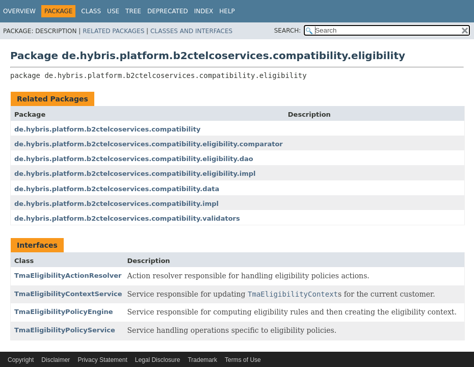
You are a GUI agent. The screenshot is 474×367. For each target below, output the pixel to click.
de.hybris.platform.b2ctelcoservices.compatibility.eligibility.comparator (148, 144)
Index (204, 11)
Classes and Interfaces (191, 31)
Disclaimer (55, 359)
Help (227, 11)
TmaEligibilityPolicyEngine (63, 312)
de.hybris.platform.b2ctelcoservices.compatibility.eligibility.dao (133, 159)
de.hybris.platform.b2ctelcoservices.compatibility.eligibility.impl (135, 173)
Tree (133, 11)
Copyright (21, 359)
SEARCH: (287, 30)
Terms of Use (243, 359)
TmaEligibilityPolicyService (64, 330)
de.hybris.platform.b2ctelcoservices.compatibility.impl (116, 203)
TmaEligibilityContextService (68, 294)
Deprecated (167, 11)
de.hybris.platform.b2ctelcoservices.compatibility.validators (127, 218)
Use (113, 11)
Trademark (202, 359)
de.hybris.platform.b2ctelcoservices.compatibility (107, 129)
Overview (19, 11)
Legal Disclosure (157, 359)
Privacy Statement (102, 359)
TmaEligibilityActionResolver (67, 275)
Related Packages (113, 31)
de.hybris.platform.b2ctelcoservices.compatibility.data (116, 189)
